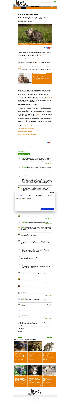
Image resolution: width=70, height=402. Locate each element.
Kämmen (19, 68)
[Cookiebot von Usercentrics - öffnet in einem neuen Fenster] (50, 192)
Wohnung (39, 114)
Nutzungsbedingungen (38, 321)
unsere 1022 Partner (22, 199)
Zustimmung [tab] (20, 195)
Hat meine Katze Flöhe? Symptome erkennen (26, 128)
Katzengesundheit (28, 125)
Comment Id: (20, 325)
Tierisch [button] (43, 6)
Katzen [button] (35, 6)
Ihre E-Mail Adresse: (21, 328)
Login (55, 1)
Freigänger (20, 20)
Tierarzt (48, 91)
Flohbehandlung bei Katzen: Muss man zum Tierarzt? (27, 134)
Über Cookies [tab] (50, 195)
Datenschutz (36, 398)
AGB (39, 398)
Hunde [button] (26, 6)
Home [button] (17, 6)
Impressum (31, 398)
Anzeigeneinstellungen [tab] (40, 195)
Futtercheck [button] (52, 6)
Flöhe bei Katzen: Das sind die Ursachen (25, 131)
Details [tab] (30, 195)
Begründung (20, 331)
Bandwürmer (38, 62)
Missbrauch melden (48, 163)
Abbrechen (19, 337)
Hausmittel (46, 110)
